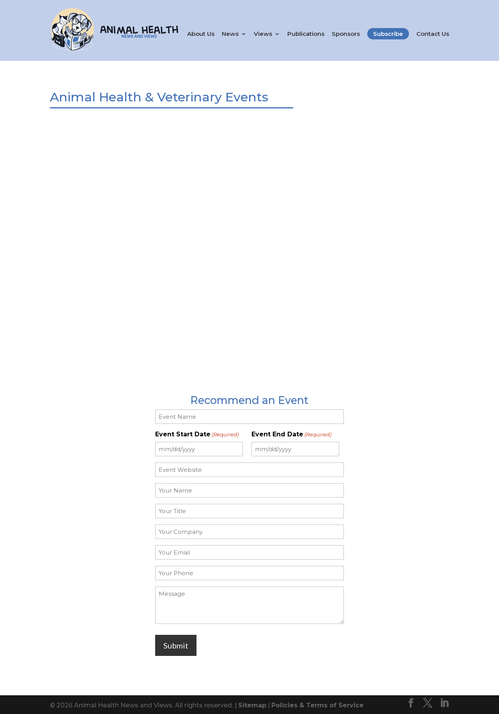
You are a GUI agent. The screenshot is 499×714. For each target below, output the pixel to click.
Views (263, 34)
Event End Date (291, 432)
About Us (200, 34)
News (230, 34)
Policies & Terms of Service (317, 703)
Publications (305, 34)
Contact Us (432, 34)
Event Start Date (197, 432)
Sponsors (346, 34)
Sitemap (252, 703)
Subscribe (388, 33)
